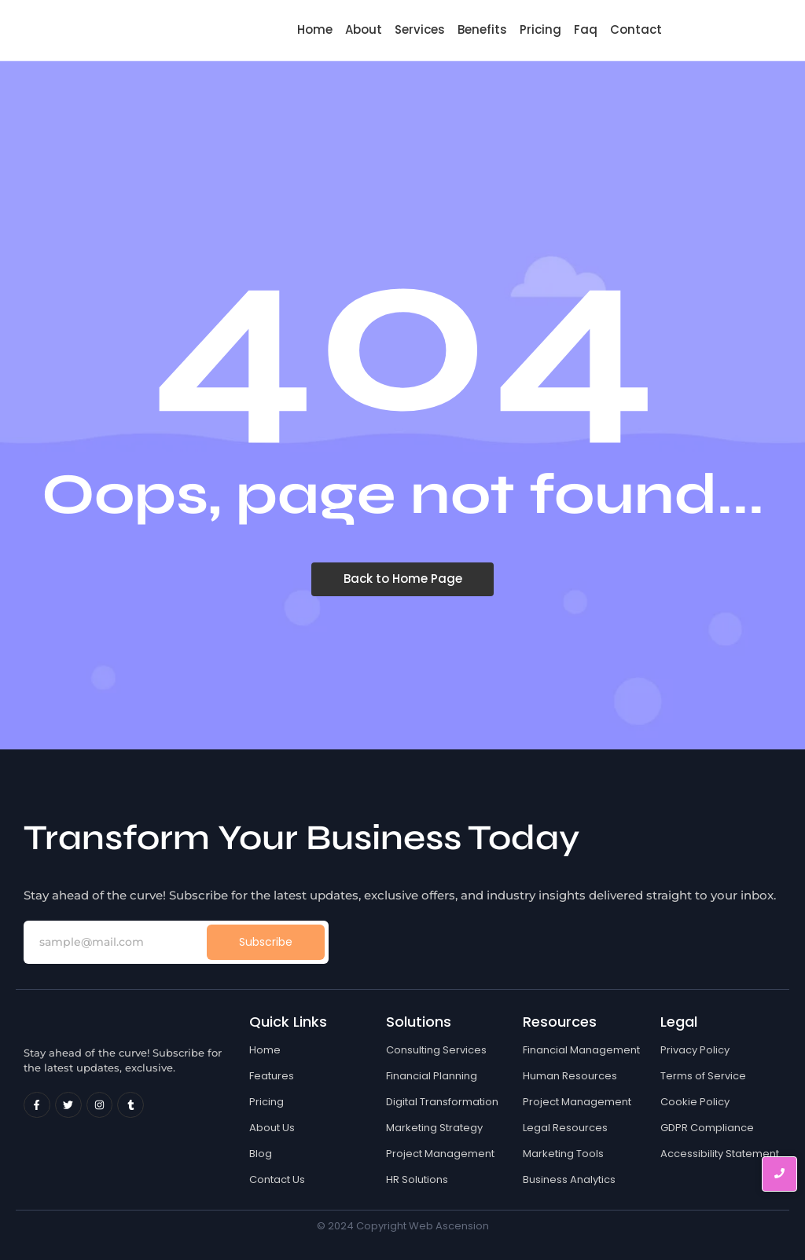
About (363, 29)
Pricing (540, 29)
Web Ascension (449, 1225)
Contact (636, 29)
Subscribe (265, 942)
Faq (585, 29)
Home (315, 29)
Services (420, 29)
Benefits (482, 29)
